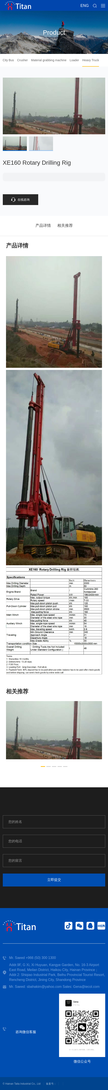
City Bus (8, 60)
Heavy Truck (90, 60)
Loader (74, 60)
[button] (43, 766)
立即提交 (54, 880)
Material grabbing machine (49, 60)
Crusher (22, 60)
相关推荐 (65, 225)
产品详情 (43, 225)
